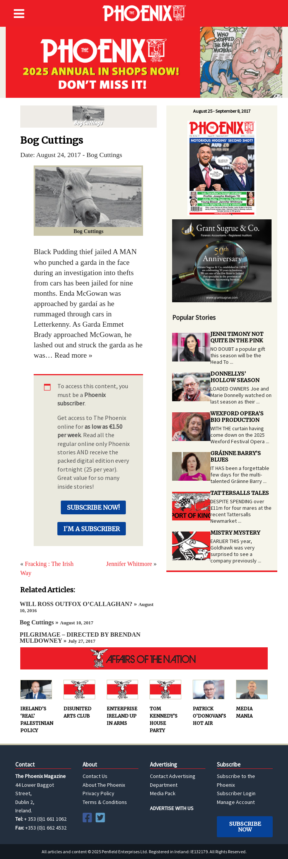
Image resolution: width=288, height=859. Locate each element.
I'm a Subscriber (91, 529)
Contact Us (95, 776)
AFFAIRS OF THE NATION (144, 658)
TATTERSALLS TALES (239, 492)
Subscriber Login (236, 793)
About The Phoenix (104, 784)
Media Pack (163, 793)
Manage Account (236, 802)
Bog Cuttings (88, 116)
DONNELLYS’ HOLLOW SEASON (234, 377)
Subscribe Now (245, 826)
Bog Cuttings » (56, 622)
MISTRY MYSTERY (235, 532)
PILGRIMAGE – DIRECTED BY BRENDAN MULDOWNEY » (80, 637)
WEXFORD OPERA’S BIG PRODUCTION (237, 416)
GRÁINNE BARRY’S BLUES (235, 456)
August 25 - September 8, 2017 (222, 111)
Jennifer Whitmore (129, 564)
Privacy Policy (98, 793)
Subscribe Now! (93, 507)
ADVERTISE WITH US (172, 808)
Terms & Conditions (105, 802)
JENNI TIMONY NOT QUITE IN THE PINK (237, 337)
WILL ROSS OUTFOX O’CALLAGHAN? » (86, 607)
